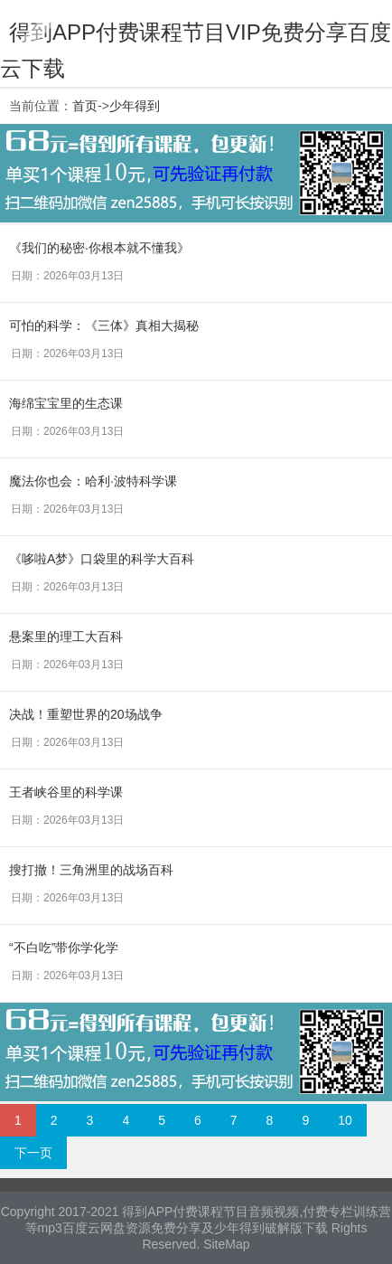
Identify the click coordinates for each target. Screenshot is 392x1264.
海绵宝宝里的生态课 (66, 403)
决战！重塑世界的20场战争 (86, 714)
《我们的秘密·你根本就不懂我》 (99, 248)
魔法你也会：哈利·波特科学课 (93, 481)
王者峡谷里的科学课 (66, 792)
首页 (85, 106)
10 (345, 1120)
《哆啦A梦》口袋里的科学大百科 (101, 559)
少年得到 (134, 106)
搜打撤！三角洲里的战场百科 (91, 870)
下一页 (33, 1153)
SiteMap (226, 1244)
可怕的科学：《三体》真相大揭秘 (104, 325)
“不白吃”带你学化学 (63, 947)
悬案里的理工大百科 (66, 636)
